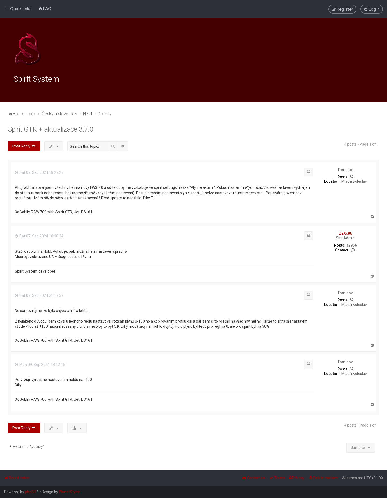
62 (351, 177)
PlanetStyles (69, 492)
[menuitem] (45, 9)
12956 (351, 245)
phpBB (30, 492)
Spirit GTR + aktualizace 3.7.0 (50, 129)
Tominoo (345, 170)
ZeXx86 (345, 233)
